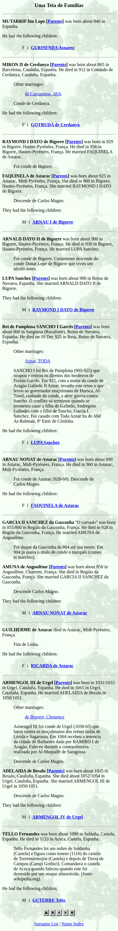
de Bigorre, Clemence (44, 716)
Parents (54, 21)
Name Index (73, 923)
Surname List (46, 923)
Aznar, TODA (37, 361)
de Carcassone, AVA (43, 93)
